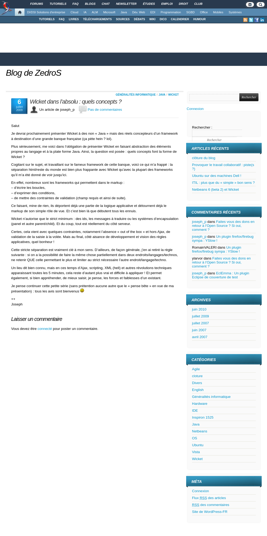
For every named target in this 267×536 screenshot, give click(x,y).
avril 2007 (199, 337)
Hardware (199, 404)
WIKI (152, 19)
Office (204, 12)
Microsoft (109, 12)
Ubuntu (197, 445)
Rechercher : (202, 127)
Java (124, 12)
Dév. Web (138, 12)
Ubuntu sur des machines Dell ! (216, 176)
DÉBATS (139, 19)
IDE (195, 410)
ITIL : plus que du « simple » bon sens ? (223, 183)
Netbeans (199, 431)
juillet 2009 (200, 316)
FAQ (61, 19)
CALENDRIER (180, 19)
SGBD (190, 12)
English (198, 390)
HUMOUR (199, 19)
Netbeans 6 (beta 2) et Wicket (215, 190)
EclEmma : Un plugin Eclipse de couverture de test (220, 275)
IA (85, 12)
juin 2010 (199, 309)
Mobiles (218, 12)
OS (194, 438)
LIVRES (74, 19)
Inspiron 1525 (203, 417)
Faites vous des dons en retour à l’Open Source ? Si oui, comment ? (223, 226)
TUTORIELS (47, 19)
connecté (45, 329)
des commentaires (210, 505)
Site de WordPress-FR (209, 512)
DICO (163, 19)
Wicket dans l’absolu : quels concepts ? (76, 102)
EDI (152, 12)
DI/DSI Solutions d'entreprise (46, 12)
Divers (197, 383)
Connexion (195, 109)
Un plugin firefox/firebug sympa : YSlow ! (216, 249)
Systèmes (235, 12)
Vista (196, 452)
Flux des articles (209, 498)
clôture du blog (203, 158)
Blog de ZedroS (33, 73)
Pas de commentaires (105, 110)
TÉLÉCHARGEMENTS (97, 19)
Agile (196, 369)
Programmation (171, 12)
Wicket (173, 94)
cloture (197, 376)
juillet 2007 (200, 323)
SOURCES (123, 19)
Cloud (74, 12)
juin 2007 (199, 330)
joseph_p (199, 222)
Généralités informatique (136, 94)
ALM (95, 12)
